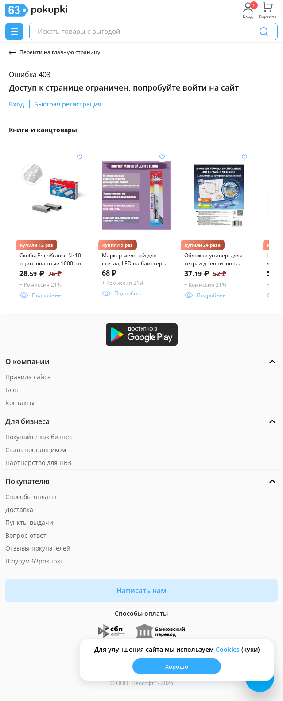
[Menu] (14, 31)
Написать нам (141, 590)
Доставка (19, 509)
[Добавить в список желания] (79, 157)
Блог (12, 390)
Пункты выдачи (29, 522)
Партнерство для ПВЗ (38, 462)
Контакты (20, 402)
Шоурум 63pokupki (33, 561)
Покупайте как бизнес (38, 437)
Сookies (228, 649)
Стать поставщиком (35, 449)
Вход (16, 104)
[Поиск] (264, 31)
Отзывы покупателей (37, 548)
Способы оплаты (30, 496)
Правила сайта (28, 377)
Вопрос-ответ (26, 535)
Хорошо (176, 666)
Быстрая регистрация (67, 104)
